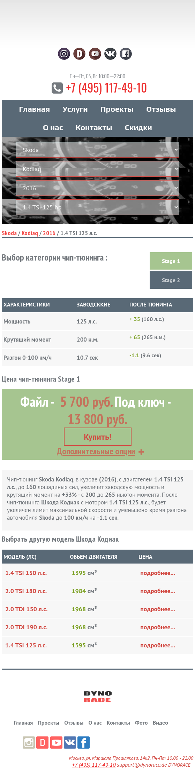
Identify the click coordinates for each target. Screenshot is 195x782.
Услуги (75, 109)
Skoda (9, 233)
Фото (141, 722)
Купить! (97, 437)
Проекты (117, 109)
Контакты (94, 127)
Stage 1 (171, 261)
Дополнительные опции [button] (96, 451)
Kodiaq (30, 233)
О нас (53, 127)
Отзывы (161, 109)
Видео (160, 722)
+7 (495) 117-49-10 (106, 87)
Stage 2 (171, 280)
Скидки (138, 127)
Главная (34, 109)
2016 (49, 233)
